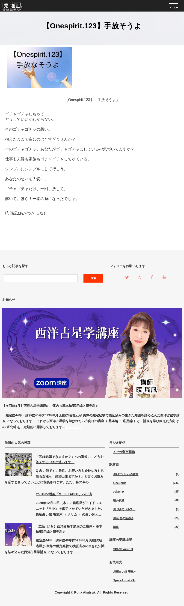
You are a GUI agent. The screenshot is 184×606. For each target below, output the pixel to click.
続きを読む (73, 427)
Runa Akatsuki (85, 592)
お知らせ (118, 491)
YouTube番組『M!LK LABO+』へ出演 (64, 494)
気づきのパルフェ (124, 509)
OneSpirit (119, 483)
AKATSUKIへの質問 (125, 474)
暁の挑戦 (118, 500)
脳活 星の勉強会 (123, 518)
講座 (116, 527)
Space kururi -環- (124, 580)
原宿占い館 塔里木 (124, 571)
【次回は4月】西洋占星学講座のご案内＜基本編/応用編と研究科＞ (50, 406)
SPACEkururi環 (123, 549)
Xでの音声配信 (124, 452)
